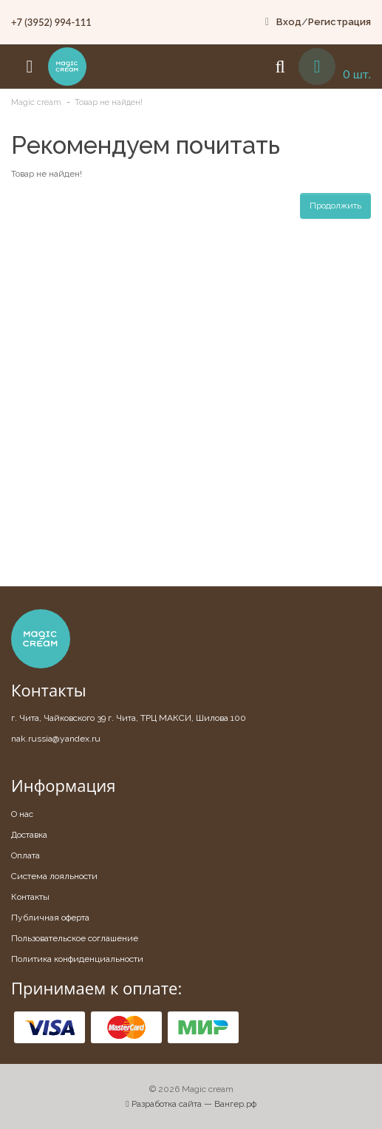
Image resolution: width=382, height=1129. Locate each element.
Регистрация (339, 21)
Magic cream (36, 102)
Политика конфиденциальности (77, 959)
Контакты (30, 897)
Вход (288, 21)
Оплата (25, 855)
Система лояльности (54, 876)
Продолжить (335, 205)
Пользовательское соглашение (74, 938)
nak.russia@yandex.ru (55, 738)
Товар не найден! (109, 102)
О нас (22, 814)
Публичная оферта (50, 917)
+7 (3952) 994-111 (51, 22)
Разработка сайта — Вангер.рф (191, 1104)
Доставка (29, 835)
